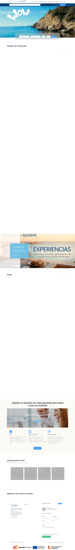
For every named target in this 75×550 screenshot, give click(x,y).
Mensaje (43, 525)
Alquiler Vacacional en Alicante (53, 1)
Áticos (58, 7)
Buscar (62, 4)
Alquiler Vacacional (52, 434)
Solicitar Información (46, 536)
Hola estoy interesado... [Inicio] (52, 530)
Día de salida (32, 34)
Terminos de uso (57, 534)
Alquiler (35, 1)
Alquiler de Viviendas (33, 434)
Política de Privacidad (57, 542)
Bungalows (62, 7)
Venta (32, 1)
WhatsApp (55, 509)
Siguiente (66, 48)
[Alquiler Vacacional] (49, 431)
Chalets (53, 7)
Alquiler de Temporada (42, 1)
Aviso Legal (50, 542)
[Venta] (10, 431)
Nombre (43, 516)
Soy (53, 520)
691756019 (49, 509)
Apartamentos (44, 7)
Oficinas (49, 7)
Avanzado (56, 4)
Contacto (61, 1)
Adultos (43, 34)
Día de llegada (22, 34)
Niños (47, 34)
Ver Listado (59, 503)
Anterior (63, 48)
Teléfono (54, 516)
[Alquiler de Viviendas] (29, 431)
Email (43, 520)
